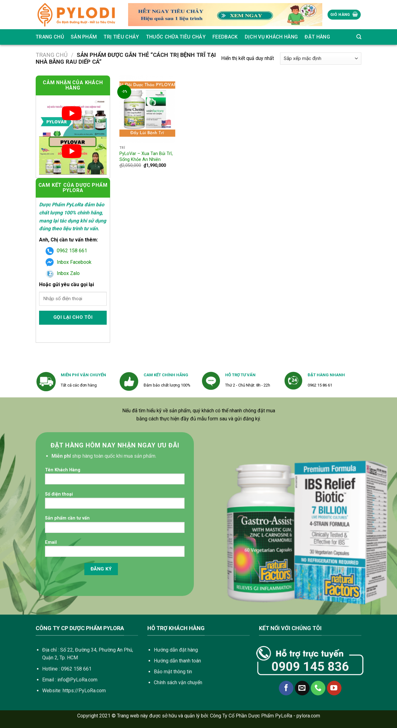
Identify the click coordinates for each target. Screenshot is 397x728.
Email (115, 550)
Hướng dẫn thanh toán (177, 661)
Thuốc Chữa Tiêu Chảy (176, 37)
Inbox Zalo (63, 273)
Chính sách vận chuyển (178, 682)
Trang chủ (50, 37)
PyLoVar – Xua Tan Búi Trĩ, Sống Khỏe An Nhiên (146, 156)
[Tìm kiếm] (358, 37)
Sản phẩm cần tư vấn (115, 526)
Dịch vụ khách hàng (271, 37)
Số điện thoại (115, 502)
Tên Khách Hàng (115, 478)
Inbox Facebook (68, 262)
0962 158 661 (66, 251)
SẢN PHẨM (84, 37)
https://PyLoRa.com (84, 691)
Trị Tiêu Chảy (121, 37)
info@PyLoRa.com (77, 680)
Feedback (225, 37)
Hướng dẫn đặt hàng (176, 650)
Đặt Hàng (317, 37)
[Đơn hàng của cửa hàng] (320, 59)
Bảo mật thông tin (173, 672)
